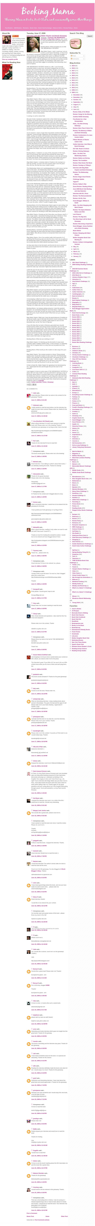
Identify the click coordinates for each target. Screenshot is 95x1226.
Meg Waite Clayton (54, 39)
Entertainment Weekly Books (81, 629)
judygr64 (36, 840)
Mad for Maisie (76, 451)
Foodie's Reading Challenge (81, 407)
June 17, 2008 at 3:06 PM (39, 556)
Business (75, 346)
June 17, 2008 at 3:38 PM (39, 566)
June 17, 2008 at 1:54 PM (39, 522)
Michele (35, 461)
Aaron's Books (76, 608)
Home (76, 28)
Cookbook (75, 367)
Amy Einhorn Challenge (79, 281)
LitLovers (75, 636)
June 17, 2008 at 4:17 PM (39, 598)
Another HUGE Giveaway (81, 116)
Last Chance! (77, 214)
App (73, 283)
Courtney (36, 1187)
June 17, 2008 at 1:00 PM (39, 456)
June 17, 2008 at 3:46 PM (39, 584)
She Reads (75, 533)
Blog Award (75, 304)
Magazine (75, 453)
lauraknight (36, 731)
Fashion (74, 399)
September (77, 102)
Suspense (75, 554)
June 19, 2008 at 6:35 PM (39, 1036)
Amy (34, 603)
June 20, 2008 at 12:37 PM (39, 1168)
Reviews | (26, 28)
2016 (73, 73)
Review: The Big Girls (79, 217)
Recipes (74, 514)
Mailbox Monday (77, 455)
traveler (35, 1041)
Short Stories (76, 541)
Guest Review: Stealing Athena (82, 186)
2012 (73, 82)
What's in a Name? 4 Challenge (82, 592)
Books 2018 (76, 338)
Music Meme (77, 230)
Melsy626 (36, 527)
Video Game (76, 573)
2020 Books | (18, 28)
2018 (73, 68)
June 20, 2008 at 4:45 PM (39, 1182)
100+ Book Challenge (78, 262)
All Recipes (75, 611)
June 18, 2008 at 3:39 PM (39, 845)
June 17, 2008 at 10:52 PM (39, 741)
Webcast (75, 579)
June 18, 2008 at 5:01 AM (39, 805)
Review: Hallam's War (79, 184)
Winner (74, 596)
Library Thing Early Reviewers (81, 447)
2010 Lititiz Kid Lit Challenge (81, 273)
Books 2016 (76, 334)
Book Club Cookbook (78, 617)
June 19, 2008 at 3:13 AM (39, 978)
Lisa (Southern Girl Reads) (41, 421)
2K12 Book (75, 275)
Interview (75, 439)
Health (74, 424)
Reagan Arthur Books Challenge (82, 510)
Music (74, 485)
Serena (35, 502)
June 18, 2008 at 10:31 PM (39, 906)
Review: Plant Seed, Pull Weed (82, 163)
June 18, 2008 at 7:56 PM (39, 856)
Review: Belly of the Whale (81, 112)
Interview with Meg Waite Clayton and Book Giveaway (47, 36)
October (76, 99)
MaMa (35, 1129)
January (76, 256)
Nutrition (75, 497)
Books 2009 (76, 319)
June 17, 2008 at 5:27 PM (39, 632)
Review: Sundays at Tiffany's (82, 165)
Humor (74, 432)
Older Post (64, 1216)
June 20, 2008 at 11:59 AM (39, 1155)
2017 (73, 70)
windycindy (36, 699)
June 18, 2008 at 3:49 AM (39, 793)
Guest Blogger (76, 420)
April (75, 249)
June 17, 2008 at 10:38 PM (39, 725)
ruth (34, 1053)
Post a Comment (32, 1213)
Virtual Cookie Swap (78, 575)
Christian (75, 352)
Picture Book (76, 504)
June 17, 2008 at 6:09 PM (39, 649)
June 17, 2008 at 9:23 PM (39, 669)
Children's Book (77, 350)
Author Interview (36, 382)
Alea (34, 1001)
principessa (36, 1090)
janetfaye (36, 1118)
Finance (74, 403)
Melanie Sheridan (38, 1173)
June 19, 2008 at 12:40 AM (39, 930)
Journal (74, 441)
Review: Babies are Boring (81, 158)
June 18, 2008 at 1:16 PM (39, 835)
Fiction (44, 382)
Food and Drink (77, 405)
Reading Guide (76, 508)
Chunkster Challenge (78, 357)
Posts (73, 56)
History (74, 428)
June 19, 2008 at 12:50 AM (39, 963)
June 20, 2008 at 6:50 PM (39, 1192)
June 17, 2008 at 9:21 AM (39, 400)
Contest (74, 365)
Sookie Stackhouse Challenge (81, 544)
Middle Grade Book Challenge (81, 472)
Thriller (74, 564)
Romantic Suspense (78, 525)
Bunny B (36, 969)
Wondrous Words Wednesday (81, 598)
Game (74, 413)
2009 (73, 90)
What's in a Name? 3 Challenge (82, 588)
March (75, 251)
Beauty (74, 298)
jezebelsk (36, 674)
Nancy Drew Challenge (79, 491)
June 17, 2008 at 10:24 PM (39, 693)
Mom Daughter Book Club (80, 478)
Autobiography (77, 294)
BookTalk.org (76, 627)
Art (73, 285)
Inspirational (76, 434)
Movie (74, 483)
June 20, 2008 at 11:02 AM (39, 1145)
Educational (76, 390)
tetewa (35, 761)
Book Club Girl (76, 619)
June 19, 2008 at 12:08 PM (39, 1024)
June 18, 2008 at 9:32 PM (39, 892)
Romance (75, 523)
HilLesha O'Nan (38, 746)
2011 (73, 85)
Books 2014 (76, 329)
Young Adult (76, 602)
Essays (74, 392)
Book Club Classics (78, 615)
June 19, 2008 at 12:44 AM (39, 944)
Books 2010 (76, 321)
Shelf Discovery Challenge (80, 537)
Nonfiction (75, 493)
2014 (73, 78)
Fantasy (74, 397)
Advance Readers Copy (79, 277)
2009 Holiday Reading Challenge (82, 264)
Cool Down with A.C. (78, 369)
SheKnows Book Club (79, 535)
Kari (34, 441)
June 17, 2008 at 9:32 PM (39, 683)
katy (34, 688)
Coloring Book (76, 363)
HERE (48, 985)
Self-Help (75, 531)
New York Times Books (79, 642)
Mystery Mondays (77, 489)
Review (74, 518)
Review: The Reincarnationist (82, 196)
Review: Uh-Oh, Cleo (79, 198)
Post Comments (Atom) (42, 1220)
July (74, 107)
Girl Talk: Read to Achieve (81, 148)
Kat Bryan (36, 798)
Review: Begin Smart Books (81, 177)
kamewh (35, 851)
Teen (73, 556)
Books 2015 (76, 331)
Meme (74, 462)
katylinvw (36, 1015)
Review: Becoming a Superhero (83, 223)
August (75, 104)
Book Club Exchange (78, 313)
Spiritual (74, 550)
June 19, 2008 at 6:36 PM (39, 1048)
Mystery (74, 487)
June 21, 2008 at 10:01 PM (39, 1210)
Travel (74, 567)
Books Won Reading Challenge (82, 342)
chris (34, 883)
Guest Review (76, 422)
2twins (35, 1161)
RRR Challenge (77, 527)
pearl (34, 1078)
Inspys (74, 436)
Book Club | (33, 28)
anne (34, 1029)
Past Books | (9, 28)
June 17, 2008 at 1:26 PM (39, 497)
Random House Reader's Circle (81, 646)
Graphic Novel (76, 418)
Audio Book (76, 287)
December (76, 95)
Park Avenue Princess (40, 771)
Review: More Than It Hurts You (83, 128)
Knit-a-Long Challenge (79, 445)
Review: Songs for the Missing (82, 114)
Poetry (74, 506)
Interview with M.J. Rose (80, 193)
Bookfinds (75, 621)
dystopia (75, 386)
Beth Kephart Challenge (79, 300)
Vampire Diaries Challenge (80, 569)
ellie (34, 1066)
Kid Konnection (77, 443)
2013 (73, 80)
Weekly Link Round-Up (79, 585)
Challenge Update (78, 179)
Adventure (75, 279)
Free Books (75, 409)
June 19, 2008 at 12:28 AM (39, 922)
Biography (75, 302)
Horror (74, 430)
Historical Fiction (77, 426)
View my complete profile (10, 59)
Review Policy (76, 520)
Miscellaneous (76, 476)
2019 (73, 65)
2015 (73, 75)
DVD (73, 384)
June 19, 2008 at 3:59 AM (39, 995)
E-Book (74, 388)
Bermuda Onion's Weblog (80, 613)
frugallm (35, 1150)
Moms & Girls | (57, 28)
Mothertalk (75, 481)
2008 (73, 92)
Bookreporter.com (77, 623)
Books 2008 (76, 317)
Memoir (74, 464)
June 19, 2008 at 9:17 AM (39, 1010)
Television (75, 558)
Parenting (75, 502)
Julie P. (16, 36)
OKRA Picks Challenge (79, 499)
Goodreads (75, 634)
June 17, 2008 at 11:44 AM (39, 446)
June (75, 109)
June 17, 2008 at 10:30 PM (39, 711)
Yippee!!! (76, 181)
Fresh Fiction (76, 632)
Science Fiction (77, 529)
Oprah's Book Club (78, 644)
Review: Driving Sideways (81, 151)
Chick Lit (75, 348)
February (76, 254)
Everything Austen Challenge (81, 394)
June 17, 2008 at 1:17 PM (39, 486)
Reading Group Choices (79, 648)
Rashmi (35, 861)
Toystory (36, 550)
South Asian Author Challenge (81, 546)
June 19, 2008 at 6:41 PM (39, 1060)
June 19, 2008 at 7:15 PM (39, 1085)
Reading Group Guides (79, 650)
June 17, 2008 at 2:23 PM (39, 545)
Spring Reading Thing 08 (80, 552)
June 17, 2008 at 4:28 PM (39, 608)
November (76, 97)
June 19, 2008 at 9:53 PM (39, 1124)
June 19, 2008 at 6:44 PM (39, 1073)
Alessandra (36, 474)
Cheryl (35, 613)
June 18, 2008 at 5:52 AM (39, 815)
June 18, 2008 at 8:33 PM (39, 877)
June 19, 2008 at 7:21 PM (39, 1099)
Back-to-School (77, 296)
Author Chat (76, 290)
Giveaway (50, 382)
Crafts (74, 371)
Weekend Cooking (78, 581)
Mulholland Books (77, 640)
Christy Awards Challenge (80, 355)
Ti (33, 927)
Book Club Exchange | (45, 28)
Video (74, 571)
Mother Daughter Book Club (80, 638)
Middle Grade (76, 470)
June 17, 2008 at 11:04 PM (39, 755)
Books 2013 (76, 327)
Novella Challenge (78, 495)
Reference (75, 516)
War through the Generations (81, 577)
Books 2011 (76, 323)
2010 (73, 87)
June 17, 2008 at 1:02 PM (39, 468)
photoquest (36, 716)
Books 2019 (76, 340)
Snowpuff (36, 589)
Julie (34, 393)
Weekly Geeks (76, 583)
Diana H (35, 897)
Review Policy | (68, 28)
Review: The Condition (80, 160)
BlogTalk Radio (77, 306)
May (74, 246)
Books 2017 (76, 336)
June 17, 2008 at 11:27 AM (39, 435)
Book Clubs (76, 315)
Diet (73, 382)
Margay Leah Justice (39, 810)
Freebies (75, 411)
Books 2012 (76, 325)
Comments (75, 59)
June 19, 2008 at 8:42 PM (39, 1113)
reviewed (50, 37)
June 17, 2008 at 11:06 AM (39, 416)
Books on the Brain (78, 625)
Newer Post (30, 1216)
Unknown (36, 405)
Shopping (75, 539)
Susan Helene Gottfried (40, 655)
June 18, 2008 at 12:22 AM (39, 766)
